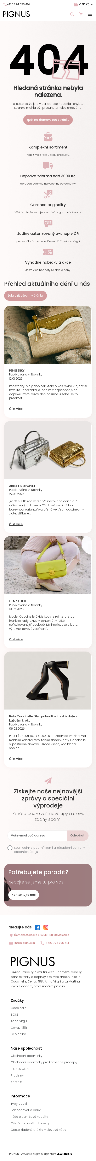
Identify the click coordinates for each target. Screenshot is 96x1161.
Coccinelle (18, 1008)
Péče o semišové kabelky (29, 1117)
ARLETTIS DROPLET (22, 486)
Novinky (36, 374)
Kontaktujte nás (24, 895)
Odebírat (77, 835)
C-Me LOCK (17, 601)
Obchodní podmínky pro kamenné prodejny (44, 1062)
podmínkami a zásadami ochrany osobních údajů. (49, 850)
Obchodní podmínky (26, 1056)
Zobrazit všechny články (25, 295)
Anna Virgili (19, 1021)
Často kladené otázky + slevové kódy (38, 1130)
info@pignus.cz (22, 943)
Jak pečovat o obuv (26, 1110)
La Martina (18, 1034)
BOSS (14, 1015)
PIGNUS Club (20, 1069)
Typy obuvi (19, 1104)
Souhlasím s (49, 850)
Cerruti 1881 (19, 1028)
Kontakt (16, 1082)
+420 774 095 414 (16, 4)
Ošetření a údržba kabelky (30, 1123)
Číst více (16, 409)
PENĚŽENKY (16, 371)
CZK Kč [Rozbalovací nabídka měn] (84, 4)
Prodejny (17, 1075)
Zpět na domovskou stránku (48, 120)
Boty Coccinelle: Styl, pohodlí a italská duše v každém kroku (43, 718)
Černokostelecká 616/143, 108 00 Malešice (39, 935)
